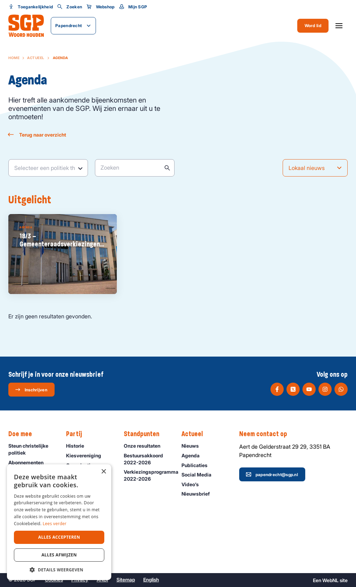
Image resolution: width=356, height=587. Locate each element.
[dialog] (59, 522)
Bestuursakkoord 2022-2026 (147, 458)
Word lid (313, 25)
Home (13, 58)
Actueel (35, 58)
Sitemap (125, 579)
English (151, 579)
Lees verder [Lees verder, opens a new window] (55, 524)
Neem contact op (266, 434)
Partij (77, 434)
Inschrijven (31, 389)
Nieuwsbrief (198, 493)
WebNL (330, 580)
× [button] (103, 471)
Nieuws (193, 445)
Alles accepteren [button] (59, 537)
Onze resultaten (145, 445)
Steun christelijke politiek (31, 449)
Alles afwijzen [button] (59, 555)
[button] (59, 569)
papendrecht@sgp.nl (272, 474)
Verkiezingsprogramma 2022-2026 (149, 475)
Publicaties (197, 465)
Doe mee (23, 434)
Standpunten (145, 434)
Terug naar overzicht (37, 134)
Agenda (193, 455)
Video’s (193, 484)
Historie (78, 445)
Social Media (199, 474)
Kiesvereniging (86, 455)
